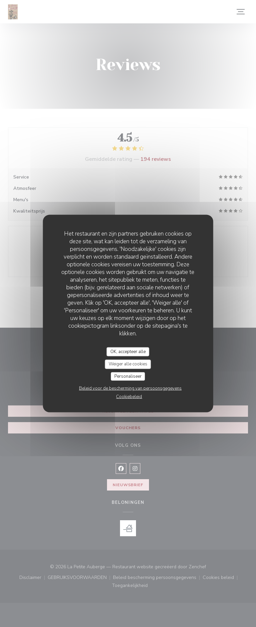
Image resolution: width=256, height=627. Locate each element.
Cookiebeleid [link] (129, 397)
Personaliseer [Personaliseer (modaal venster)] (128, 376)
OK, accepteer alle (128, 351)
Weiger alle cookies (128, 364)
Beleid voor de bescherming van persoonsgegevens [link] (130, 388)
